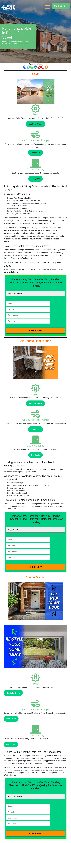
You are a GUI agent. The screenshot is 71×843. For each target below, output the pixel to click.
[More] (46, 67)
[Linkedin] (35, 67)
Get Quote (35, 179)
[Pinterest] (39, 67)
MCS (6, 262)
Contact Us (35, 153)
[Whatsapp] (32, 67)
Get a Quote (61, 6)
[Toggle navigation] (48, 5)
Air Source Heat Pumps (35, 140)
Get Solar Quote (35, 124)
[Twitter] (28, 67)
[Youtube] (42, 67)
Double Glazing (35, 169)
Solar (35, 114)
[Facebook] (24, 67)
